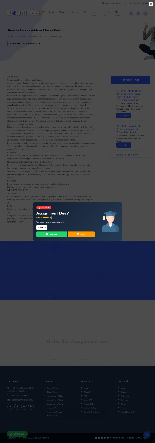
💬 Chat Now (51, 234)
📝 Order (81, 234)
